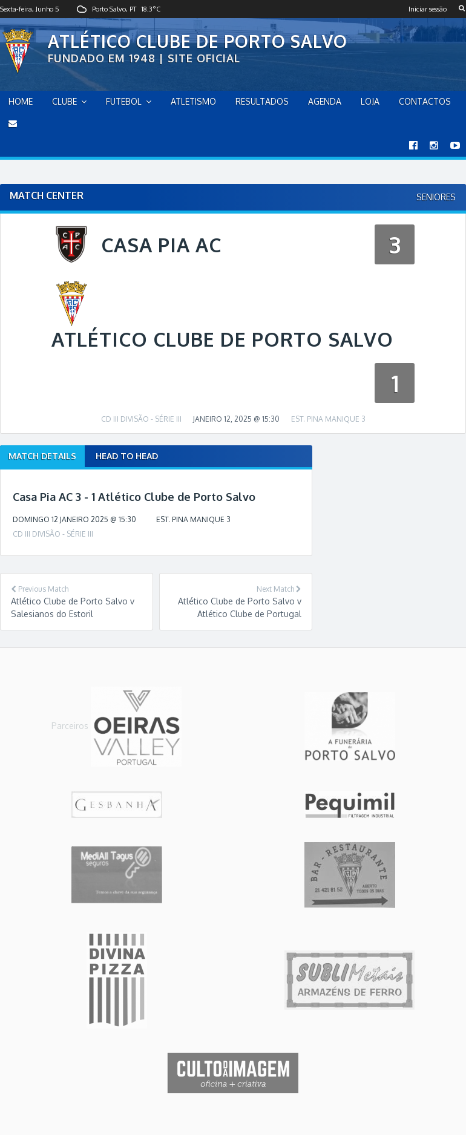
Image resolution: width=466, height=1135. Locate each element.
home (20, 101)
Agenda (324, 101)
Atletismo (193, 101)
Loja (370, 101)
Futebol (124, 101)
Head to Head (127, 456)
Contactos (425, 101)
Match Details (42, 456)
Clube (64, 101)
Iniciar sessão (428, 9)
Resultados (262, 101)
